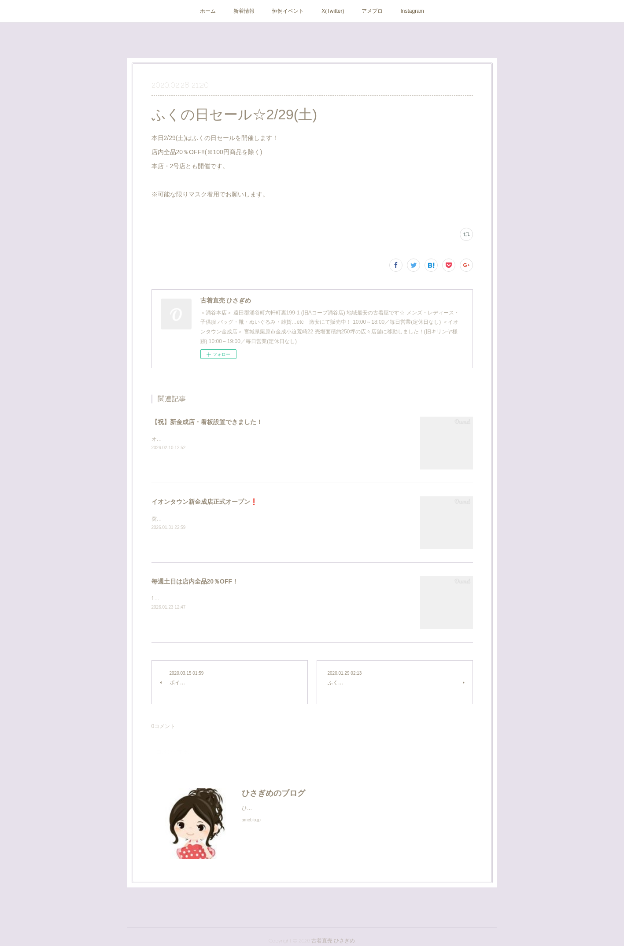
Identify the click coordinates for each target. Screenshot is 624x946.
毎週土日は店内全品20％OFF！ (195, 581)
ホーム (208, 11)
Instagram (412, 11)
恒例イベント (288, 11)
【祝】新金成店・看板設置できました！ (206, 421)
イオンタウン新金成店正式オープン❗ (204, 501)
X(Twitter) (332, 11)
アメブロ (372, 11)
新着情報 (244, 11)
